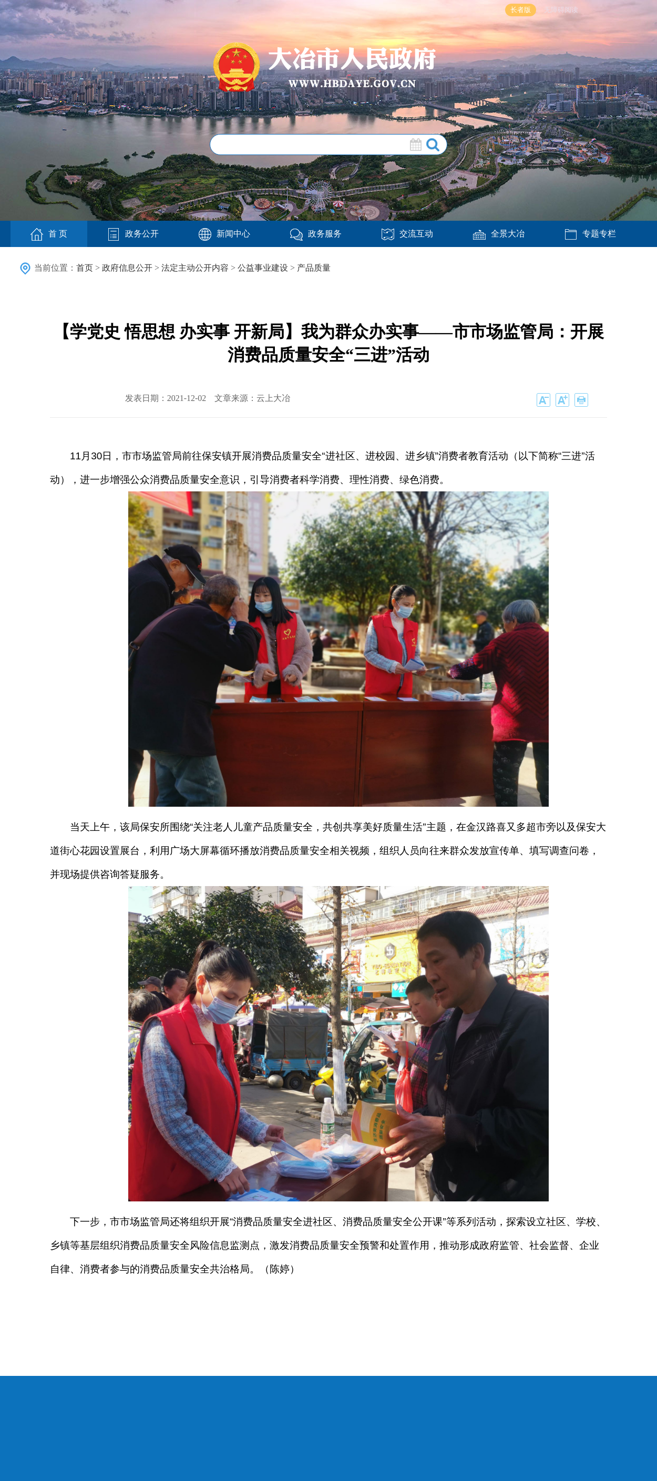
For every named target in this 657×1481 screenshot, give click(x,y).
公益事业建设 (263, 267)
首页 (84, 267)
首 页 (48, 234)
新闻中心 (224, 233)
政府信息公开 (127, 267)
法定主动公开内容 (195, 267)
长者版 (520, 10)
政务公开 (133, 233)
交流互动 (407, 233)
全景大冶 (499, 233)
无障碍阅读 (561, 10)
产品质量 (314, 267)
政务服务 (316, 233)
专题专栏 (590, 233)
